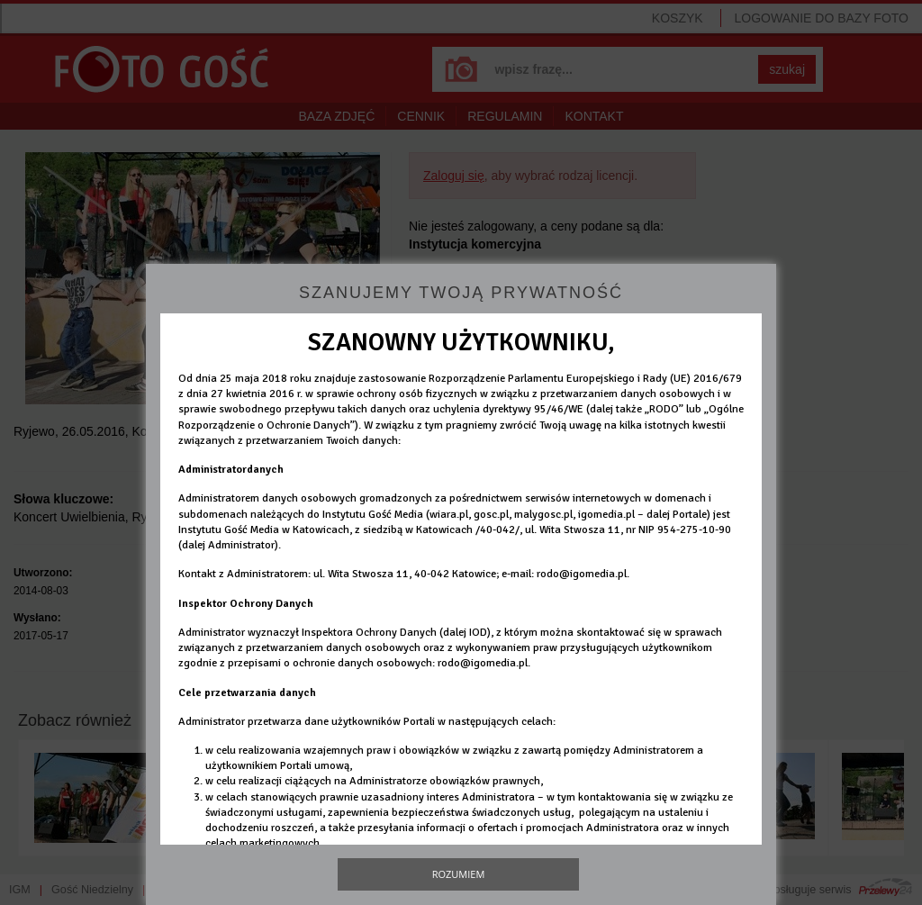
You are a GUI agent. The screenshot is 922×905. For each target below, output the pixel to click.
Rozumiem (458, 874)
